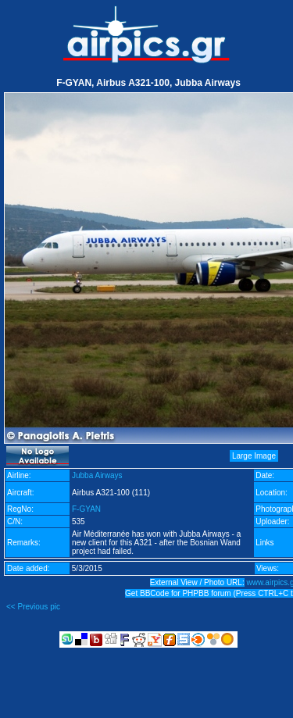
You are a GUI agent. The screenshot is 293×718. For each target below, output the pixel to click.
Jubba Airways (97, 475)
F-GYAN (86, 509)
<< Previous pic (33, 606)
